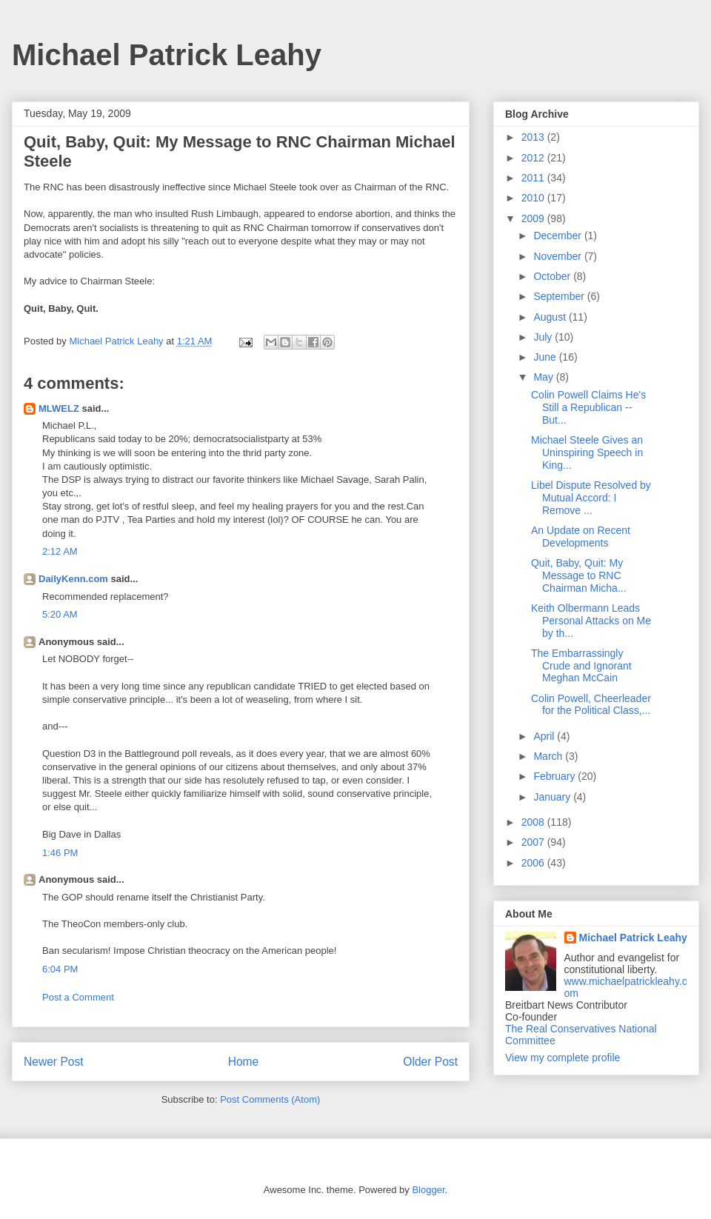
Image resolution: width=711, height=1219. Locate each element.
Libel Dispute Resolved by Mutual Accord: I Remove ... (591, 497)
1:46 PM (60, 852)
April (545, 736)
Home (243, 1061)
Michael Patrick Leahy (166, 55)
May (544, 377)
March (549, 756)
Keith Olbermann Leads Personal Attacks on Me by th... (591, 620)
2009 (534, 218)
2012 (534, 158)
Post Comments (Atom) (270, 1099)
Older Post (430, 1061)
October (553, 276)
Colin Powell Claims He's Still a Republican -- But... (588, 407)
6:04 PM (60, 969)
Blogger (428, 1189)
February (555, 776)
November (558, 256)
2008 (534, 822)
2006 (534, 863)
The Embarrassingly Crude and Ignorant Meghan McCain (581, 665)
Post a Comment (78, 997)
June (545, 357)
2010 (534, 198)
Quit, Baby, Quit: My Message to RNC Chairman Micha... (579, 575)
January (553, 797)
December (558, 235)
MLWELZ (59, 408)
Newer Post (54, 1061)
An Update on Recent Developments (580, 536)
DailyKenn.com (73, 578)
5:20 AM (60, 614)
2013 (534, 137)
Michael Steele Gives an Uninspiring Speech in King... (587, 452)
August (550, 317)
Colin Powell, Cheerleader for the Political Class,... (591, 704)
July (544, 337)
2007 (534, 842)
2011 (534, 178)
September (560, 296)
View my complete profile (562, 1057)
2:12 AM (60, 551)
